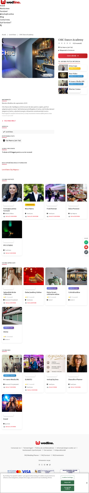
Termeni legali (28, 448)
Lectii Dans (12, 35)
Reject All (67, 482)
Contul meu (5, 20)
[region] (44, 483)
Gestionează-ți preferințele (32, 450)
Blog (2, 17)
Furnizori (4, 11)
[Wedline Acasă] (10, 1)
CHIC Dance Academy (26, 35)
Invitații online (7, 14)
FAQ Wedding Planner (31, 455)
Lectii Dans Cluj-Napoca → (11, 170)
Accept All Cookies (67, 488)
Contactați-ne (16, 448)
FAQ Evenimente (58, 455)
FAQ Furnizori (45, 455)
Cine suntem (48, 450)
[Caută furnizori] (1, 25)
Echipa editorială (60, 450)
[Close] (87, 483)
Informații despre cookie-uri (66, 448)
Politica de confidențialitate (44, 448)
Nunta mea (4, 8)
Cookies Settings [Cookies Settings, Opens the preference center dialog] (67, 477)
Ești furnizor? (5, 22)
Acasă (2, 6)
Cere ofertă (73, 56)
